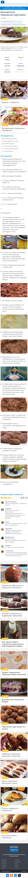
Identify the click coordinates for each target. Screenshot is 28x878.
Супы (16, 868)
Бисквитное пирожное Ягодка (13, 701)
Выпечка (4, 859)
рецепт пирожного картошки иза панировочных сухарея (11, 22)
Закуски (4, 863)
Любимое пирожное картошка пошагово (11, 755)
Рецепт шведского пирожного (10, 809)
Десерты (4, 861)
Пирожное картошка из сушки (13, 728)
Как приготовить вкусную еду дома (2, 1)
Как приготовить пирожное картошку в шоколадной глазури (13, 644)
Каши (16, 863)
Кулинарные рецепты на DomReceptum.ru (14, 848)
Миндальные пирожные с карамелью (13, 129)
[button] (26, 2)
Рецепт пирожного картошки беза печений (14, 673)
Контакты (24, 871)
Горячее (17, 859)
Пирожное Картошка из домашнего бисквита (12, 586)
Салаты (17, 865)
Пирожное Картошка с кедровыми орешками (12, 614)
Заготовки (18, 861)
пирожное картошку (17, 48)
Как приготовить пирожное (9, 836)
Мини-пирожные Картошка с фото (9, 782)
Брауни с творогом (10, 102)
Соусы (3, 868)
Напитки (4, 865)
